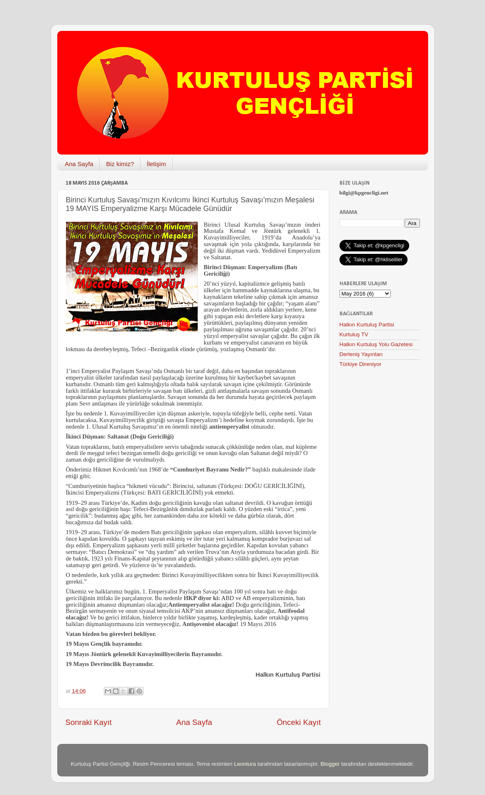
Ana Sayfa (79, 163)
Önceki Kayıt (298, 722)
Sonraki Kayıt (89, 722)
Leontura (245, 764)
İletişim (156, 163)
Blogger (330, 764)
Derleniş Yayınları (361, 354)
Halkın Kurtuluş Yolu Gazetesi (376, 344)
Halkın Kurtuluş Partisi (367, 324)
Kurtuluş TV (354, 334)
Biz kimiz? (120, 163)
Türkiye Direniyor (361, 364)
